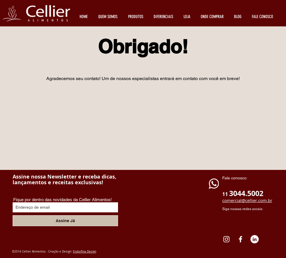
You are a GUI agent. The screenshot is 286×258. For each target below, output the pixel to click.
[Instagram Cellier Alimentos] (226, 239)
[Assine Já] (65, 220)
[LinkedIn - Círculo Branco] (254, 239)
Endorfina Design (84, 251)
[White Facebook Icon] (240, 239)
